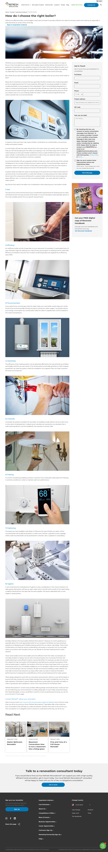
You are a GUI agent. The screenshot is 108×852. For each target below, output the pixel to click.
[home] (12, 5)
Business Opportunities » (47, 821)
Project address (79, 99)
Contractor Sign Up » (46, 830)
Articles (12, 12)
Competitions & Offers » (47, 813)
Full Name (77, 74)
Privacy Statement (29, 849)
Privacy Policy (94, 155)
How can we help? (80, 115)
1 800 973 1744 (77, 5)
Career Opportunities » (47, 826)
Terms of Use (39, 849)
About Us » (42, 809)
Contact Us (91, 5)
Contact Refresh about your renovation (20, 699)
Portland (90, 810)
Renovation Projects (38, 5)
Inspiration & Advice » (46, 800)
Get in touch (53, 785)
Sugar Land (75, 813)
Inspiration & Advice (21, 12)
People (63, 5)
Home (7, 12)
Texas (89, 813)
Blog (67, 5)
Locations (57, 5)
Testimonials (49, 5)
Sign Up (17, 809)
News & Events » (44, 817)
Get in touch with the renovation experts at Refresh (37, 702)
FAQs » (41, 839)
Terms (80, 157)
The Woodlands (76, 816)
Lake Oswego (76, 810)
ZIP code (77, 107)
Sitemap (46, 849)
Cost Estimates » (44, 804)
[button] (26, 5)
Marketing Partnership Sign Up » (50, 834)
